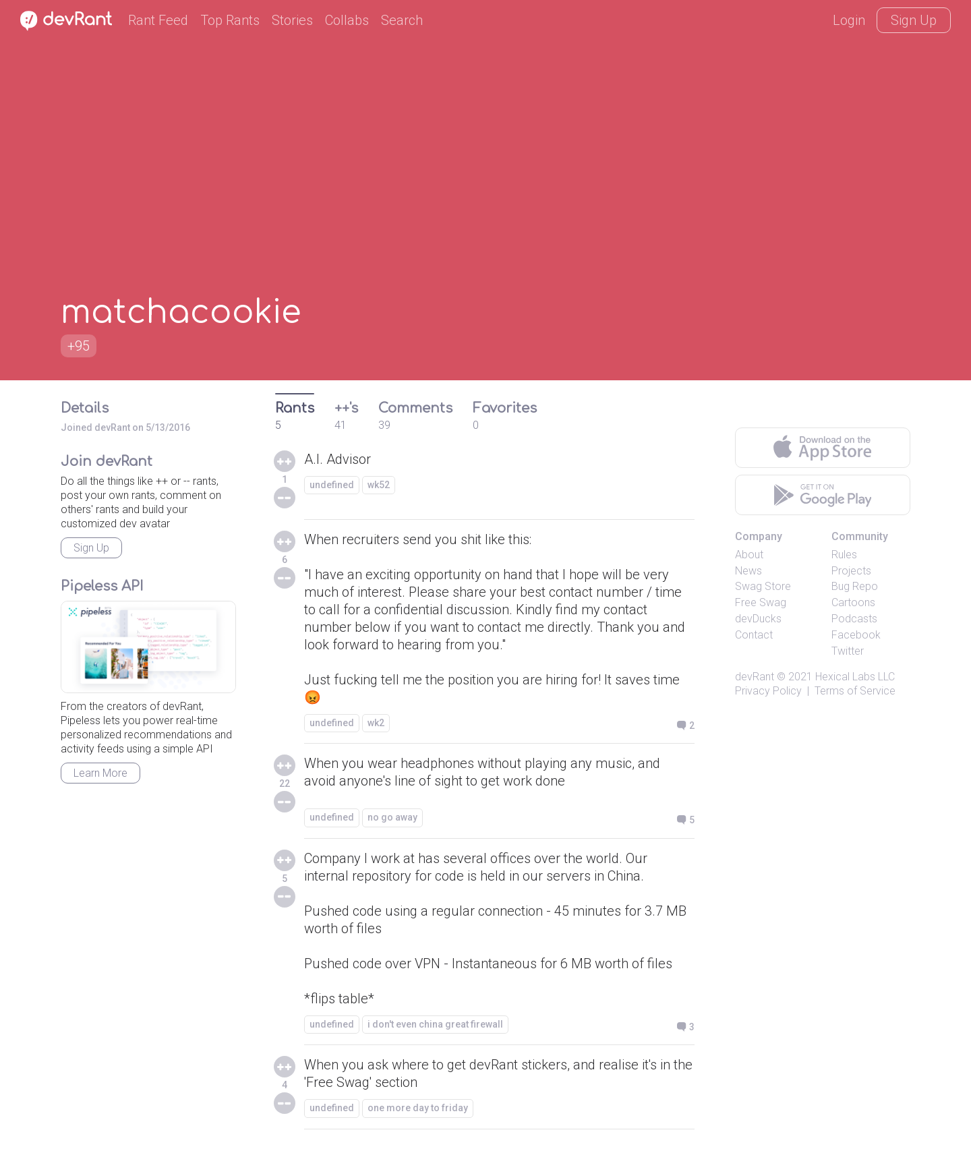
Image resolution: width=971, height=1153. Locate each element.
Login (849, 20)
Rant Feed (158, 20)
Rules (844, 554)
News (748, 570)
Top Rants (230, 20)
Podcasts (854, 618)
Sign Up (914, 20)
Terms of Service (855, 690)
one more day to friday (417, 1107)
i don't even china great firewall (435, 1024)
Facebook (856, 634)
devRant (754, 676)
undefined (332, 484)
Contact (754, 634)
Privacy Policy (768, 690)
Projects (851, 570)
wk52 (378, 484)
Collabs (347, 20)
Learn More (100, 773)
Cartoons (853, 602)
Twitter (847, 651)
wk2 (375, 722)
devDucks (758, 618)
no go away (392, 817)
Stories (292, 20)
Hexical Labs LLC (855, 676)
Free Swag (760, 602)
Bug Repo (854, 586)
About (749, 554)
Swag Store (763, 586)
